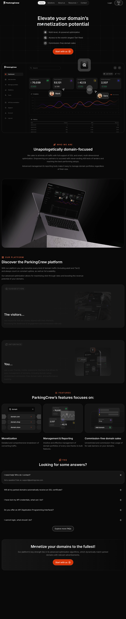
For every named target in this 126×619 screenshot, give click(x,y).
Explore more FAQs (63, 529)
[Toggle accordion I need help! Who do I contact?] (63, 475)
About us (61, 3)
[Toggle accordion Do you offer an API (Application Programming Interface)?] (63, 510)
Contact (84, 3)
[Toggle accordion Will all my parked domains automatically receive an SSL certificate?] (63, 490)
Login (110, 3)
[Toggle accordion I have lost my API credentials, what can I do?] (63, 500)
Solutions (51, 3)
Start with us (63, 51)
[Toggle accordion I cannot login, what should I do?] (63, 520)
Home (41, 3)
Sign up (118, 3)
